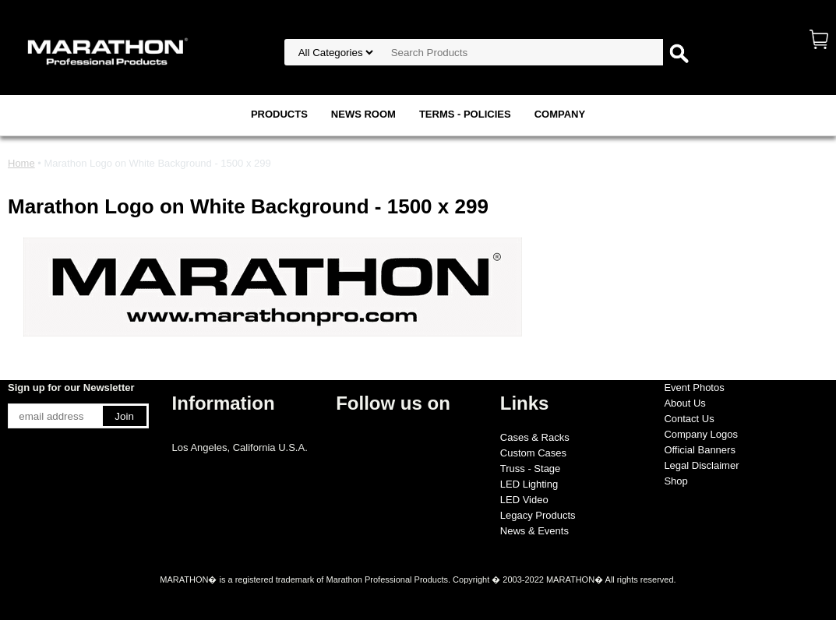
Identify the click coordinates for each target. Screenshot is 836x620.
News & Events (534, 531)
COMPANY (559, 114)
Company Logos (701, 434)
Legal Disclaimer (701, 465)
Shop (675, 481)
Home (21, 163)
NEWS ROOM (363, 114)
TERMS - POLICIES (465, 114)
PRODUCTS (279, 114)
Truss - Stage (530, 468)
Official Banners (699, 450)
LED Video (524, 500)
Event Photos (694, 387)
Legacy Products (538, 515)
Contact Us (689, 418)
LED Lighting (529, 484)
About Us (684, 403)
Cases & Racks (535, 437)
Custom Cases (533, 453)
